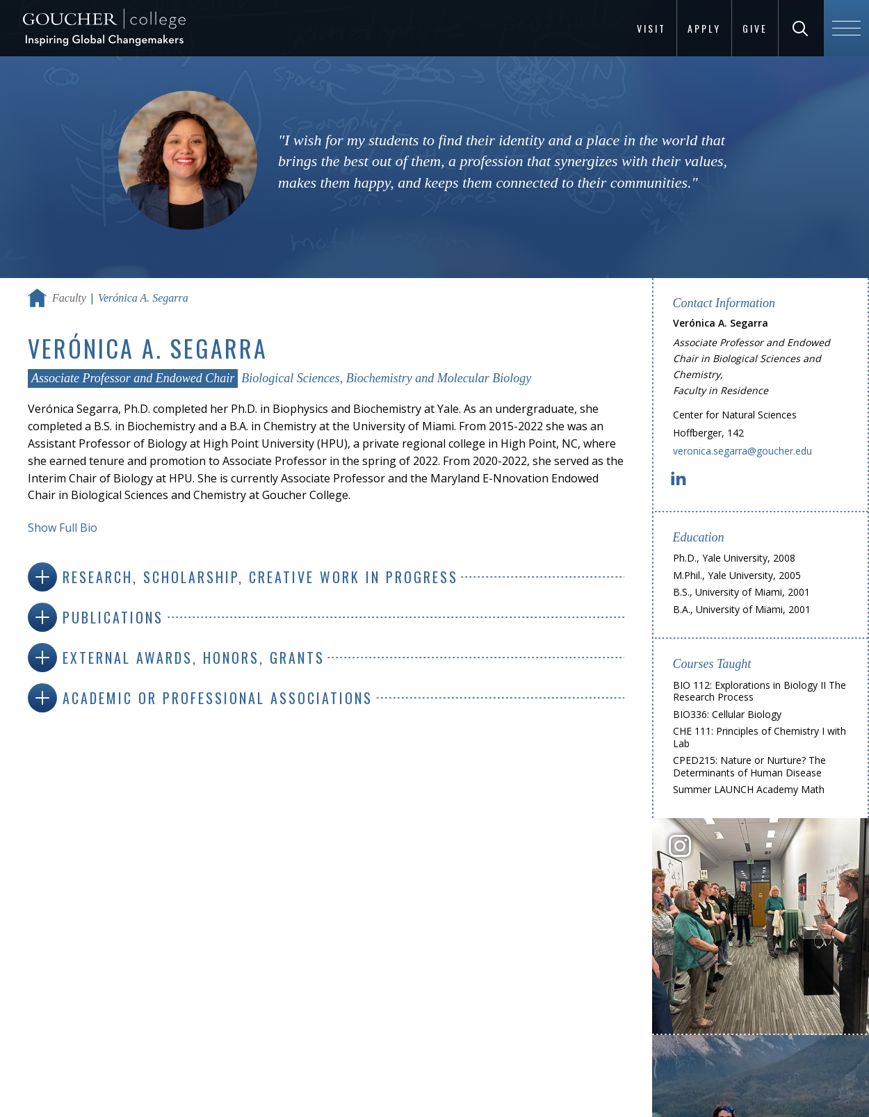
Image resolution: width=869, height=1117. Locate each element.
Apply (704, 28)
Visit (651, 28)
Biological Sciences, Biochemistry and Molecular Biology (386, 378)
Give (755, 28)
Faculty (69, 298)
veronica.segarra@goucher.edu (742, 450)
